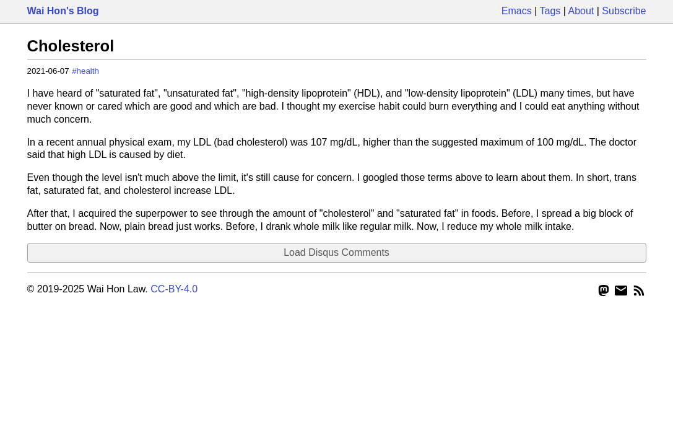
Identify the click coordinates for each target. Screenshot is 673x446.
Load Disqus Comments (336, 252)
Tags (550, 11)
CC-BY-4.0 (174, 289)
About (581, 11)
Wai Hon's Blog (63, 11)
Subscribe (624, 11)
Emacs (516, 11)
